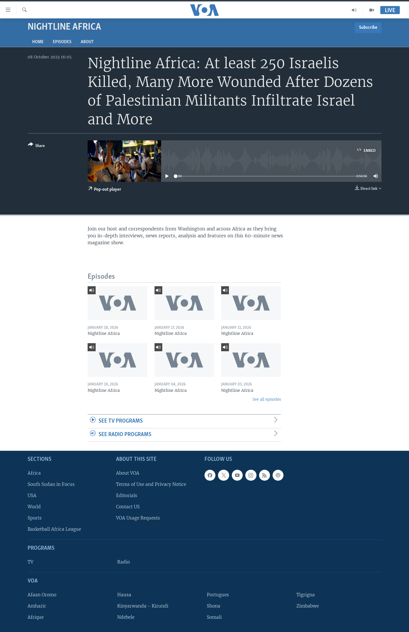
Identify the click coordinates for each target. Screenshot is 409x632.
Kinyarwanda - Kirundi (142, 606)
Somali (214, 617)
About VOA (127, 473)
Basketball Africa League (54, 529)
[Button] (36, 146)
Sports (35, 518)
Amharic (37, 606)
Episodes (62, 42)
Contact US (128, 506)
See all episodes (266, 399)
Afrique (36, 617)
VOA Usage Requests (138, 518)
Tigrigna (305, 594)
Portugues (218, 594)
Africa (34, 473)
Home (38, 42)
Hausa (124, 594)
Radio (123, 562)
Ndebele (125, 617)
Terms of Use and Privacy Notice (151, 484)
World (34, 506)
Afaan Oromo (42, 594)
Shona (213, 606)
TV (30, 562)
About (87, 42)
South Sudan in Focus (51, 484)
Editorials (126, 495)
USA (32, 495)
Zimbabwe (307, 606)
